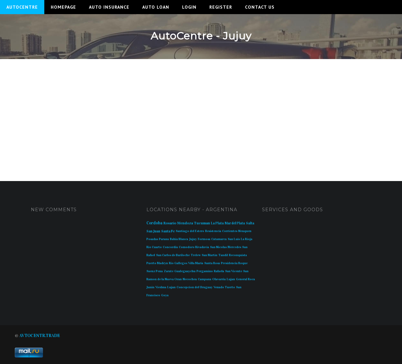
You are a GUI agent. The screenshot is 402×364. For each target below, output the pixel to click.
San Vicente (233, 271)
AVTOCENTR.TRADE (39, 335)
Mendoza (185, 223)
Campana (204, 279)
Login (189, 7)
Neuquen (244, 231)
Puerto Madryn (157, 263)
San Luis (234, 239)
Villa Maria (195, 263)
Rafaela (219, 271)
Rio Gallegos (178, 263)
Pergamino (205, 271)
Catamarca (219, 239)
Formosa (204, 239)
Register (220, 7)
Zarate (168, 271)
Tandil (223, 255)
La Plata (217, 223)
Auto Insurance (109, 7)
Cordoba (154, 223)
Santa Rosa (212, 263)
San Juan (153, 231)
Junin (150, 287)
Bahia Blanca (179, 239)
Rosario (169, 223)
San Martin (209, 255)
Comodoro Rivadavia (194, 247)
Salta (250, 223)
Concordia (170, 247)
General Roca (245, 279)
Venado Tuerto (224, 287)
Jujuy (193, 239)
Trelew (196, 255)
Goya (165, 295)
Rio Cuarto (154, 247)
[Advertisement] (201, 114)
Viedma (160, 287)
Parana (164, 239)
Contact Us (260, 7)
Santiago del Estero (190, 231)
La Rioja (246, 239)
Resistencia (213, 231)
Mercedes (234, 247)
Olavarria (219, 279)
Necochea (190, 279)
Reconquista (238, 255)
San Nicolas (218, 247)
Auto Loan (155, 7)
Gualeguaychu (185, 271)
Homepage (63, 7)
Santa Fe (168, 231)
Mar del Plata (235, 223)
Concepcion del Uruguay (195, 287)
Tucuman (202, 223)
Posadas (152, 239)
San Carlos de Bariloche (173, 255)
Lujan (231, 279)
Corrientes (229, 231)
